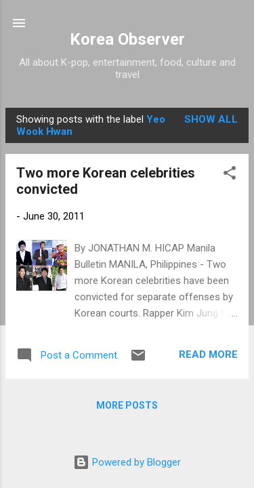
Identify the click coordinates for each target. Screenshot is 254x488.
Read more (208, 354)
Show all (211, 119)
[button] (229, 175)
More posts (127, 405)
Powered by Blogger (127, 462)
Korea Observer (127, 39)
